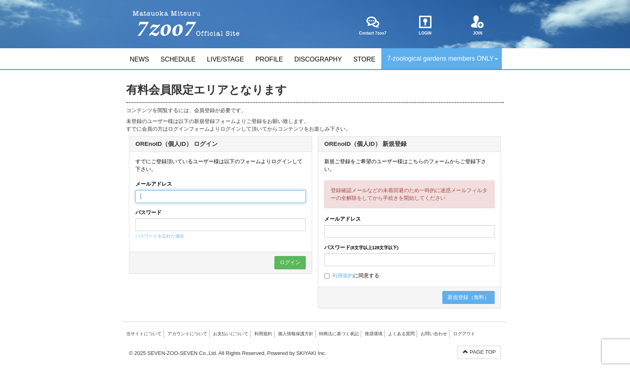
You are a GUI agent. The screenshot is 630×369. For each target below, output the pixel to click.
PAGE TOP (479, 352)
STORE (364, 59)
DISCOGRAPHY (318, 59)
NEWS (139, 59)
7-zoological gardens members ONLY (442, 58)
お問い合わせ (434, 333)
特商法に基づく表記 (339, 333)
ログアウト (464, 333)
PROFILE (269, 59)
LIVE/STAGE (225, 59)
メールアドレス (153, 184)
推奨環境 (373, 333)
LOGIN (425, 25)
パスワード (148, 212)
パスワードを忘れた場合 (159, 236)
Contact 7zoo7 (372, 25)
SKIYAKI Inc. (311, 353)
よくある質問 (401, 333)
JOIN (477, 25)
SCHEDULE (177, 59)
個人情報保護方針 (295, 333)
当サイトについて (144, 333)
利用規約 (342, 276)
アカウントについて (187, 333)
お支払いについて (230, 333)
